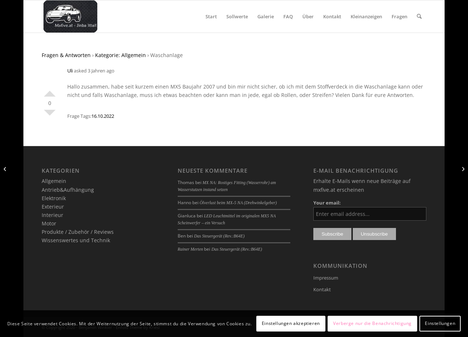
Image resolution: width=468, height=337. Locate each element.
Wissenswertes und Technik (76, 240)
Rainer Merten (190, 249)
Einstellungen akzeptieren (291, 323)
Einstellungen (440, 323)
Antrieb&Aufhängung (68, 189)
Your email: (327, 202)
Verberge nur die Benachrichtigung (372, 323)
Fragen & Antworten (66, 55)
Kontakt (322, 289)
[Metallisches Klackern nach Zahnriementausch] (5, 169)
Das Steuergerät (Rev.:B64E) (219, 236)
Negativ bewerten (50, 115)
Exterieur (53, 206)
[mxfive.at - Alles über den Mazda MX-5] (70, 16)
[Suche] (419, 16)
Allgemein (54, 180)
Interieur (52, 214)
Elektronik (54, 198)
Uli (70, 70)
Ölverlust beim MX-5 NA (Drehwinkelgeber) (238, 202)
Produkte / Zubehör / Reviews (78, 231)
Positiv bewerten (50, 91)
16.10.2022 (102, 116)
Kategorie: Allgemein (120, 55)
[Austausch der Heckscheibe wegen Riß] (462, 169)
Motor (49, 223)
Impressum (325, 277)
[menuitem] (211, 16)
